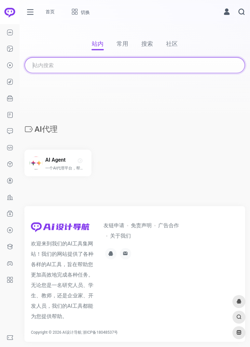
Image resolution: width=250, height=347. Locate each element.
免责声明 (141, 225)
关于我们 (120, 236)
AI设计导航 (72, 332)
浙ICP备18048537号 (100, 332)
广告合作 (168, 225)
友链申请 (114, 225)
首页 (50, 11)
